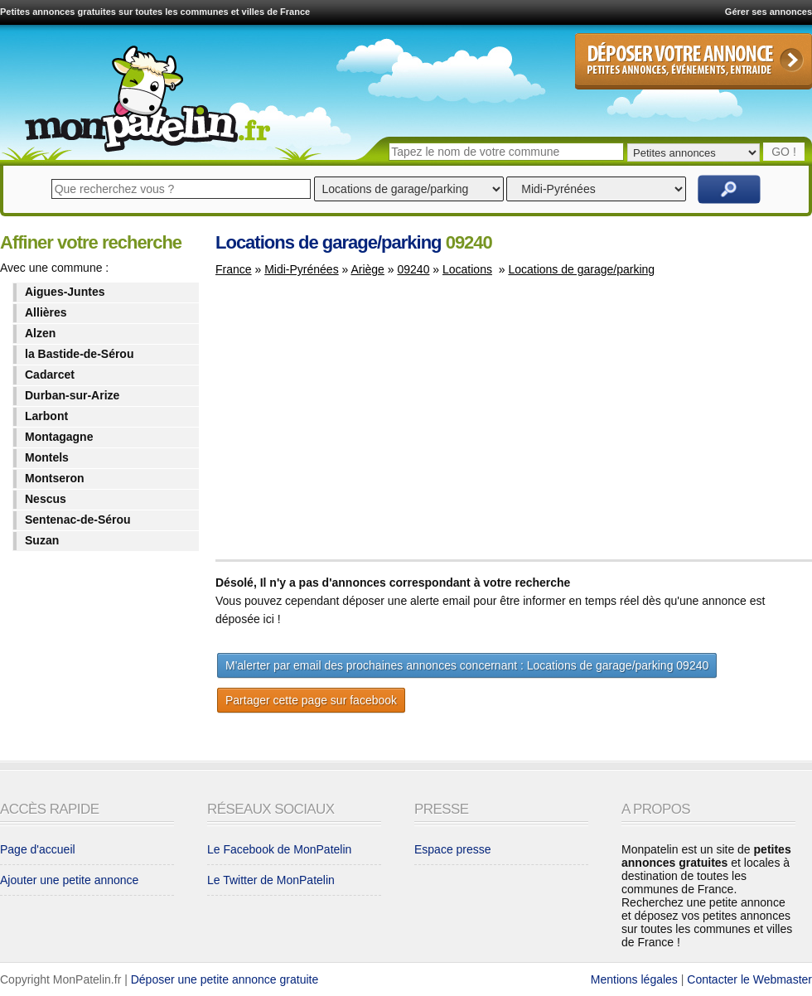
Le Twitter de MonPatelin (271, 880)
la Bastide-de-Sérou (79, 353)
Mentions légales (634, 979)
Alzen (40, 333)
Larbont (46, 416)
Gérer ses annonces (768, 12)
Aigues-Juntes (64, 291)
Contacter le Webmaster (749, 979)
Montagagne (59, 436)
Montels (47, 457)
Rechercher (729, 189)
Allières (46, 312)
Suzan (42, 540)
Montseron (55, 478)
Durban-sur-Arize (72, 395)
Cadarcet (50, 374)
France (233, 269)
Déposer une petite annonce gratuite (225, 979)
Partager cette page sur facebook (311, 700)
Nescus (45, 498)
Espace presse (452, 849)
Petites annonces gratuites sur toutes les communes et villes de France (155, 12)
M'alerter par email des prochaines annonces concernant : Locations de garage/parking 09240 (466, 665)
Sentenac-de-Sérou (78, 519)
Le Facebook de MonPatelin (279, 849)
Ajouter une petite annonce (69, 880)
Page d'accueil (37, 849)
